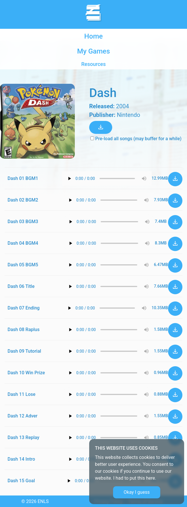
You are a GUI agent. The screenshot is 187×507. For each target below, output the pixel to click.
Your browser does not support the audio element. (107, 178)
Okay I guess (137, 492)
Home (93, 36)
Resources (93, 64)
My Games (93, 51)
